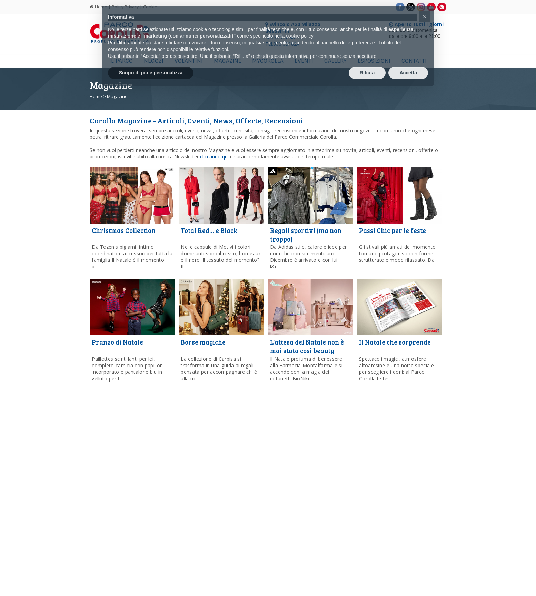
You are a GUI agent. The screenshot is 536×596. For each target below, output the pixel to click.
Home (96, 96)
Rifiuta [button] (367, 72)
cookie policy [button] (299, 36)
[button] (424, 16)
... (132, 257)
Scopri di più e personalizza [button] (150, 72)
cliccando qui (214, 156)
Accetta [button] (408, 72)
